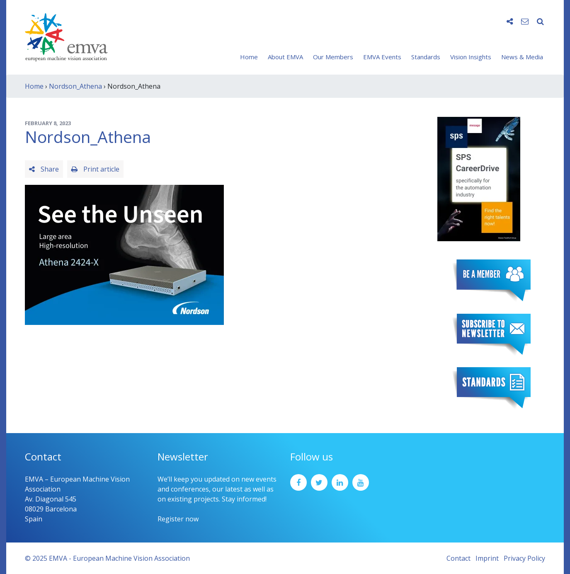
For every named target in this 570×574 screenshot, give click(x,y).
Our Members (333, 57)
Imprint (487, 558)
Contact (458, 558)
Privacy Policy (524, 558)
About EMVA (285, 57)
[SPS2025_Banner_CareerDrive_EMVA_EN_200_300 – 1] (478, 178)
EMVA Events (382, 57)
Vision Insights (470, 57)
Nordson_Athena (75, 86)
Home (249, 57)
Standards (425, 57)
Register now (178, 518)
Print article (95, 169)
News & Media (522, 57)
